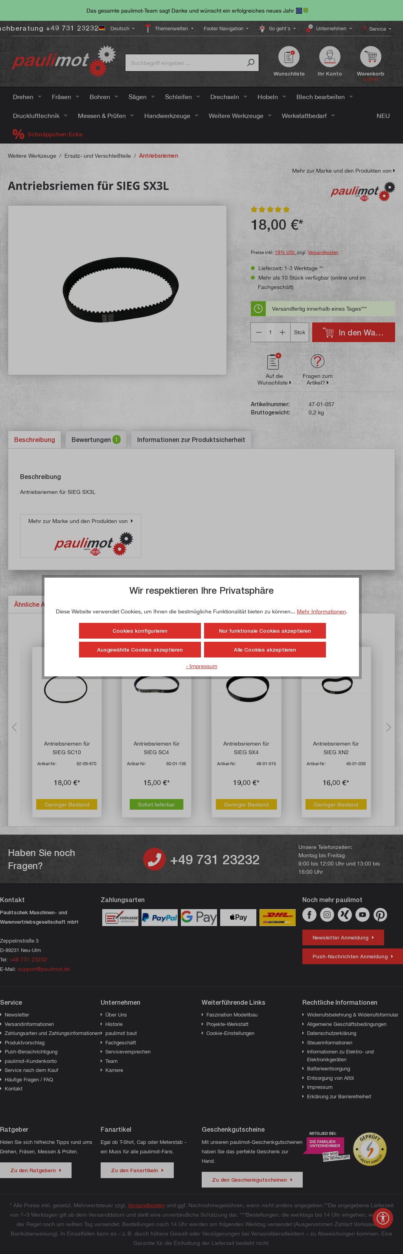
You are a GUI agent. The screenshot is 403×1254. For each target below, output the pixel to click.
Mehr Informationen (321, 611)
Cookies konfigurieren (139, 631)
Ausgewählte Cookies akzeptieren (140, 649)
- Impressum (201, 666)
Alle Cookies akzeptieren (265, 649)
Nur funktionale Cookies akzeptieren (265, 631)
